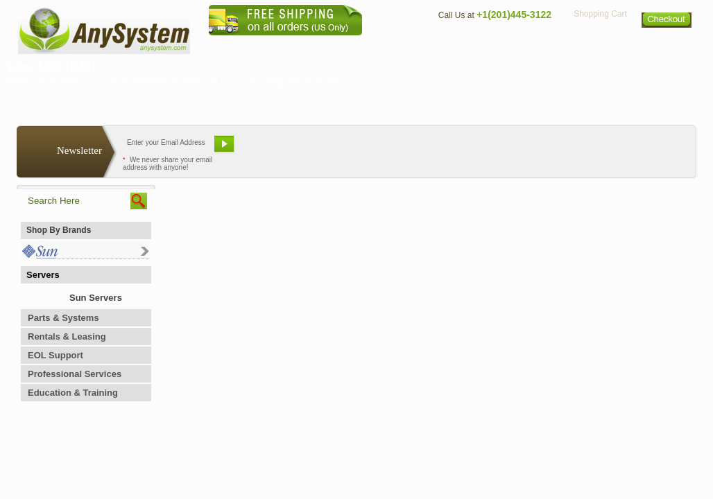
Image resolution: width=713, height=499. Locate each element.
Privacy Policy (599, 45)
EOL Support (55, 355)
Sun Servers (95, 297)
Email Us (273, 149)
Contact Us (458, 45)
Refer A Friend (348, 149)
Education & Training (73, 392)
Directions (525, 45)
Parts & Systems (63, 318)
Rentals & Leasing (67, 336)
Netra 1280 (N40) (49, 66)
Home (338, 45)
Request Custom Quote (627, 149)
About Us (394, 45)
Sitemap (667, 45)
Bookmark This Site (440, 149)
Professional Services (74, 374)
